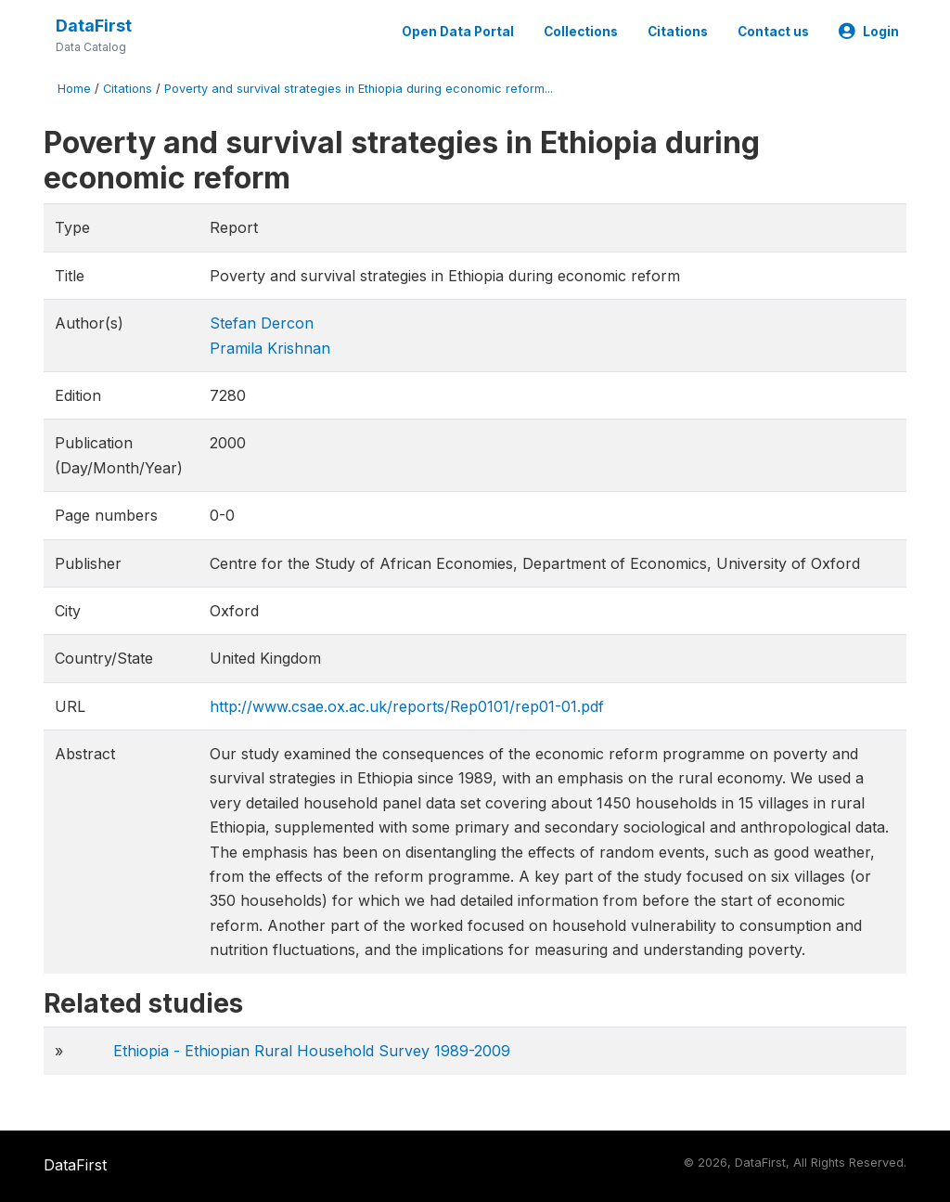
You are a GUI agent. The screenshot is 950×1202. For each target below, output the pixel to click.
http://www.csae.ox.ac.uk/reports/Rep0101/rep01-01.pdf (407, 706)
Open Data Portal (458, 31)
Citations (678, 31)
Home (74, 89)
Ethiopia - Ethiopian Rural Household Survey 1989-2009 (311, 1050)
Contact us (773, 31)
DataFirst (94, 25)
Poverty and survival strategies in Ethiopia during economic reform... (358, 89)
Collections (581, 31)
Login (869, 31)
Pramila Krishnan (270, 348)
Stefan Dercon (262, 323)
